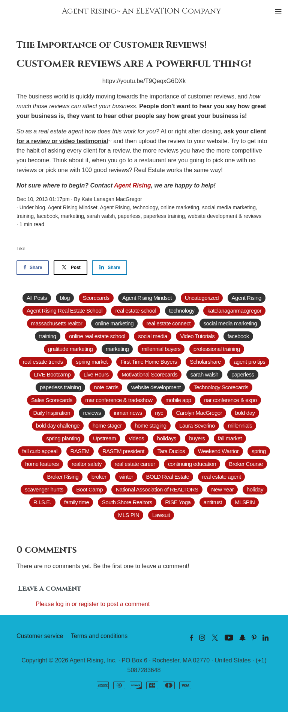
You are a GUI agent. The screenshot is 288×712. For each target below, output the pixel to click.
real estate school (135, 310)
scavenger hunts (44, 489)
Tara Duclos (171, 451)
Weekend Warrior (218, 451)
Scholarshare (205, 361)
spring (259, 451)
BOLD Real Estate (167, 476)
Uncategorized (202, 298)
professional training (217, 349)
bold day (245, 413)
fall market (230, 438)
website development (212, 216)
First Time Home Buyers (148, 361)
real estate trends (43, 361)
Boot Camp (89, 489)
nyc (159, 413)
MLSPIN (245, 502)
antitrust (213, 502)
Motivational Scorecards (149, 374)
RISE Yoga (177, 502)
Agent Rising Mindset (72, 207)
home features (42, 464)
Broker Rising (63, 476)
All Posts (37, 298)
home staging (150, 425)
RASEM (80, 451)
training (25, 216)
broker (99, 476)
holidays (166, 438)
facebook (47, 216)
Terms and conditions (99, 636)
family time (76, 502)
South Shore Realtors (127, 502)
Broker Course (246, 464)
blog (40, 207)
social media (152, 336)
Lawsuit (161, 515)
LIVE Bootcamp (52, 374)
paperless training (164, 216)
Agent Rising (132, 185)
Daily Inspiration (51, 413)
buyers (197, 438)
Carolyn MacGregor (199, 413)
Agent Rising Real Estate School (64, 310)
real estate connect (169, 323)
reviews (252, 216)
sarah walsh (101, 216)
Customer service (39, 636)
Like (21, 248)
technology (145, 207)
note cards (106, 387)
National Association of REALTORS (157, 489)
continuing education (192, 464)
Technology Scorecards (221, 387)
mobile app (178, 400)
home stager (107, 425)
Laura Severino (197, 425)
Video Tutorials (197, 336)
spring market (92, 361)
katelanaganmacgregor (234, 310)
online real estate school (97, 336)
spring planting (63, 438)
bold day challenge (58, 425)
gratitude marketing (70, 349)
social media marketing (229, 207)
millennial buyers (161, 349)
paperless (129, 216)
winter (126, 476)
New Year (222, 489)
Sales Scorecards (51, 400)
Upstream (104, 438)
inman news (128, 413)
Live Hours (96, 374)
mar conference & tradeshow (118, 400)
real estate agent (221, 476)
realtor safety (87, 464)
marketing (72, 216)
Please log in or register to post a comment (93, 604)
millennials (240, 425)
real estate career (135, 464)
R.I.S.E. (42, 502)
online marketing (179, 207)
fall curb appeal (39, 451)
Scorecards (96, 298)
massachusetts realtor (56, 323)
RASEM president (123, 451)
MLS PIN (129, 515)
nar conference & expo (230, 400)
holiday (255, 489)
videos (136, 438)
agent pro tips (249, 361)
